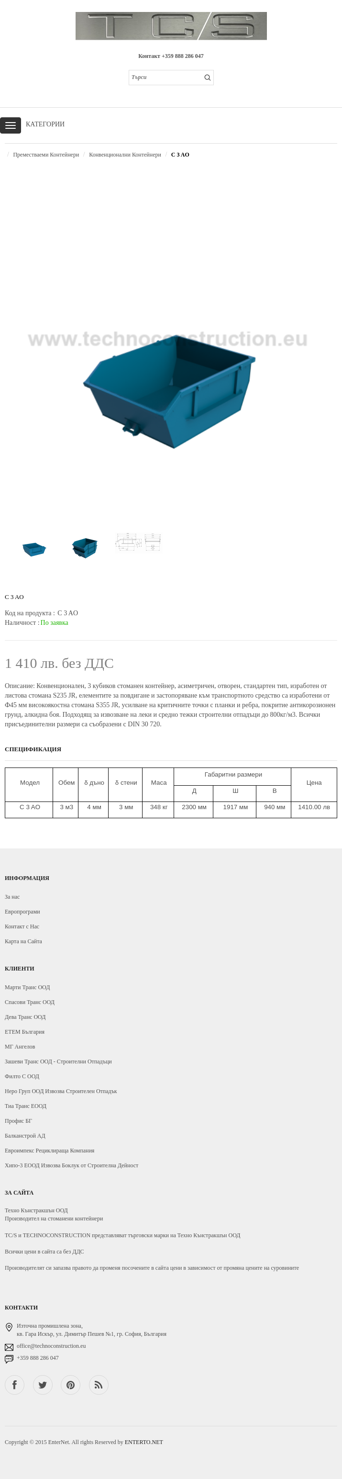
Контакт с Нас (22, 926)
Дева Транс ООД (25, 1017)
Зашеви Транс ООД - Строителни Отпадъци (58, 1061)
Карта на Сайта (23, 941)
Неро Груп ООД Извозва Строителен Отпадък (61, 1091)
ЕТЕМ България (24, 1031)
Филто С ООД (22, 1076)
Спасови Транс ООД (30, 1002)
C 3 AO (180, 154)
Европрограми (22, 911)
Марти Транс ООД (27, 987)
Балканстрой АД (25, 1135)
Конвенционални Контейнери (125, 154)
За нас (12, 896)
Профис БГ (18, 1121)
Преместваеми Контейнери (46, 154)
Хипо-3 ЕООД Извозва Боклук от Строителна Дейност (71, 1165)
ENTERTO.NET (144, 1442)
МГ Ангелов (20, 1046)
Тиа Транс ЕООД (25, 1106)
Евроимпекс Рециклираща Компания (49, 1150)
